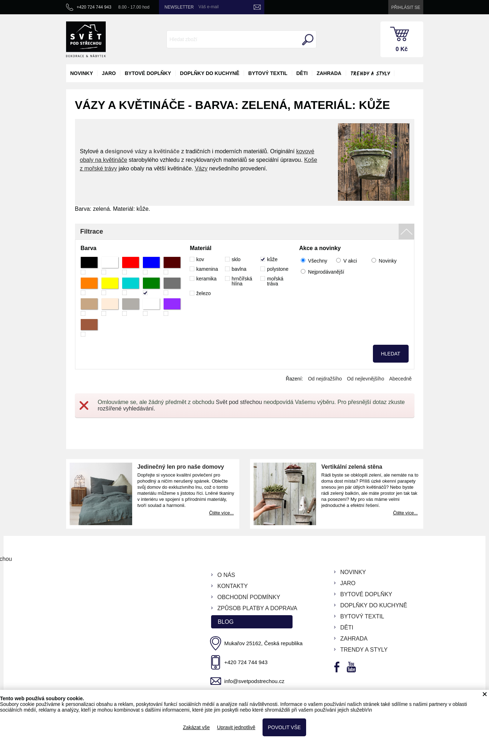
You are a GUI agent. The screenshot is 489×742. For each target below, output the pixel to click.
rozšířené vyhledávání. (126, 408)
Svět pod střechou (239, 402)
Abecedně (400, 379)
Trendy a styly (370, 74)
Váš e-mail (209, 6)
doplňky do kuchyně (209, 73)
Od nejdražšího (325, 379)
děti (302, 73)
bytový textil (267, 73)
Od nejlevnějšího (365, 379)
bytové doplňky (148, 73)
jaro (109, 73)
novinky (81, 73)
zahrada (328, 73)
